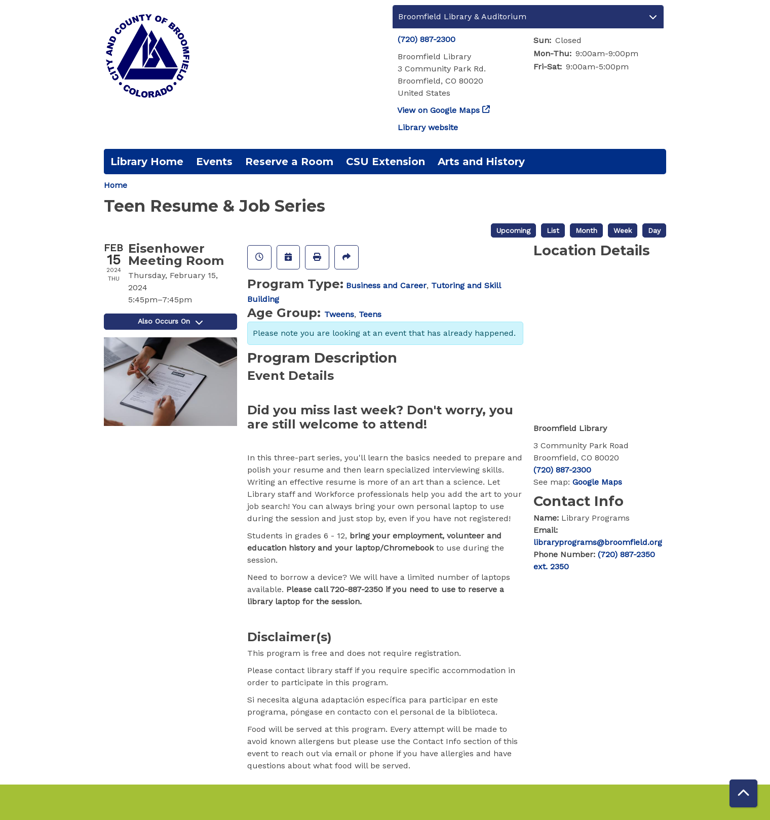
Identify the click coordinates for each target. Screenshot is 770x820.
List (553, 230)
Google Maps (597, 482)
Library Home (146, 161)
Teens (370, 314)
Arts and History (481, 161)
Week (622, 230)
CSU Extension (385, 161)
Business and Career (386, 285)
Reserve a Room (289, 161)
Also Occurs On (170, 321)
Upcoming (513, 230)
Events (214, 161)
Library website (428, 127)
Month (586, 230)
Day (654, 230)
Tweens (339, 314)
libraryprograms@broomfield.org (597, 542)
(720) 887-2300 (426, 39)
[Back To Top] (743, 793)
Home (115, 185)
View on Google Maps (439, 110)
